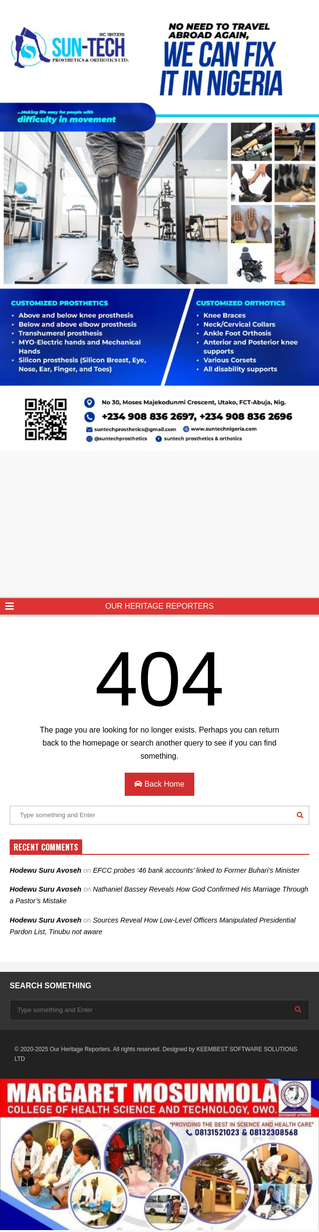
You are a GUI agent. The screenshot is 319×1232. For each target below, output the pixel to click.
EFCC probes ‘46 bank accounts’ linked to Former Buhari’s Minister (197, 870)
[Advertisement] (159, 525)
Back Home (159, 784)
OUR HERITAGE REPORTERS (159, 606)
